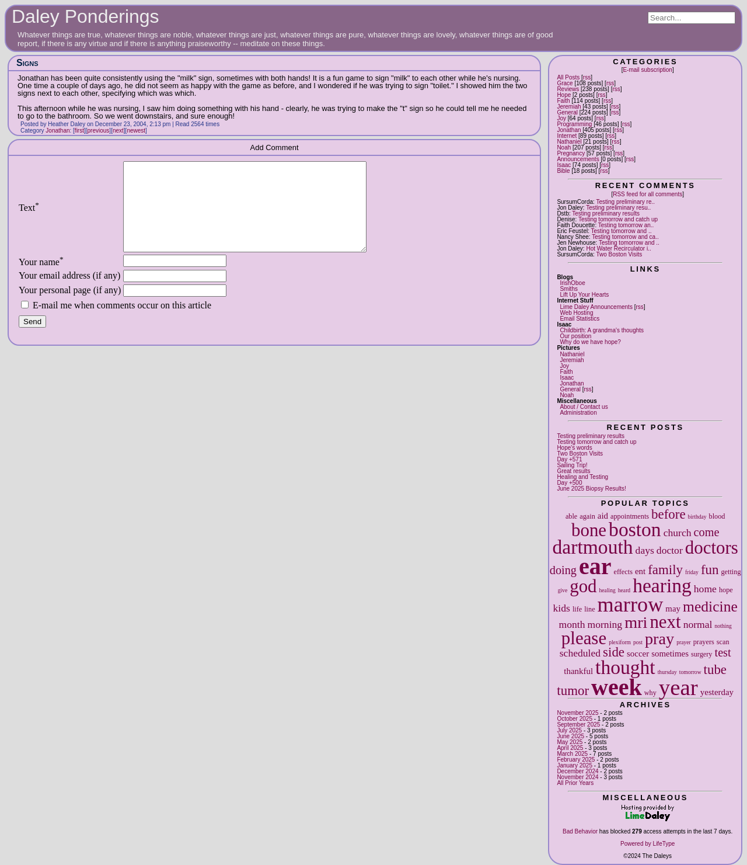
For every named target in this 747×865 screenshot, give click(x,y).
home (705, 589)
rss (587, 77)
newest (136, 130)
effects (623, 572)
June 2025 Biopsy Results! (591, 488)
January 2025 (574, 765)
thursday (667, 672)
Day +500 (569, 483)
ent (640, 571)
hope (726, 590)
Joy (561, 118)
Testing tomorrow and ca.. (625, 237)
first (79, 130)
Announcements (578, 159)
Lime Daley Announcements (596, 307)
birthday (697, 516)
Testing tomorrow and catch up (618, 219)
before (668, 514)
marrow (631, 604)
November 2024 (577, 777)
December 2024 (577, 771)
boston (635, 529)
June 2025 (570, 736)
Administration (578, 412)
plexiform (620, 642)
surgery (702, 654)
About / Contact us (584, 407)
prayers (703, 642)
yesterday (717, 692)
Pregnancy (571, 153)
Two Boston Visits (619, 254)
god (583, 586)
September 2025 (578, 724)
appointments (629, 516)
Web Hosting (576, 313)
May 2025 (569, 742)
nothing (722, 626)
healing (607, 590)
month (572, 624)
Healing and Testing (582, 477)
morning (605, 624)
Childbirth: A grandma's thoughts (602, 330)
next (665, 622)
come (707, 532)
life (577, 609)
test (723, 652)
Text (29, 216)
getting (731, 572)
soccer (638, 653)
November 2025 (577, 713)
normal (698, 624)
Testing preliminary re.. (625, 202)
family (665, 569)
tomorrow (690, 672)
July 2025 (569, 730)
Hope (564, 95)
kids (561, 608)
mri (635, 622)
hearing (662, 585)
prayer (683, 642)
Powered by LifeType (647, 843)
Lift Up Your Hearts (584, 294)
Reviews (568, 89)
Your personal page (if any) (70, 307)
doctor (670, 550)
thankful (578, 671)
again (587, 516)
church (678, 533)
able (571, 516)
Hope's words (574, 447)
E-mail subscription (647, 70)
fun (710, 569)
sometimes (670, 653)
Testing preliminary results (606, 213)
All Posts (568, 77)
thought (625, 667)
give (563, 590)
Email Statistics (579, 318)
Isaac (564, 165)
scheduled (580, 653)
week (616, 687)
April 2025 (570, 748)
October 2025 (574, 718)
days (645, 550)
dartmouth (593, 547)
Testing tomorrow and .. (621, 231)
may (672, 608)
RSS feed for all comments (647, 194)
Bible (563, 171)
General (567, 112)
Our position (575, 336)
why (650, 693)
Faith (563, 101)
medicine (710, 606)
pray (659, 639)
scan (723, 642)
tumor (573, 690)
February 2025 (576, 759)
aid (603, 515)
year (678, 687)
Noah (564, 147)
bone (588, 530)
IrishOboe (572, 283)
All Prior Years (575, 783)
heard (624, 590)
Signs (27, 63)
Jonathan (569, 130)
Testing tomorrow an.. (626, 225)
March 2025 (572, 754)
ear (595, 566)
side (613, 652)
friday (692, 572)
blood (717, 516)
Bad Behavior (580, 831)
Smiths (569, 289)
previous (99, 130)
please (583, 638)
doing (563, 570)
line (589, 609)
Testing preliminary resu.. (618, 207)
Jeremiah (569, 106)
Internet (567, 136)
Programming (574, 124)
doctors (711, 547)
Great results (573, 471)
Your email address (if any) (69, 293)
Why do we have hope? (590, 342)
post (638, 642)
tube (715, 669)
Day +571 (569, 459)
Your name (41, 279)
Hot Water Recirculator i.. (618, 248)
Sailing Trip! (572, 465)
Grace (565, 83)
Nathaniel (569, 141)
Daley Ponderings (85, 16)
